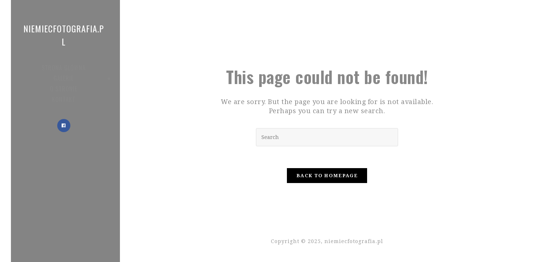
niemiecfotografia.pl (63, 35)
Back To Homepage (327, 175)
